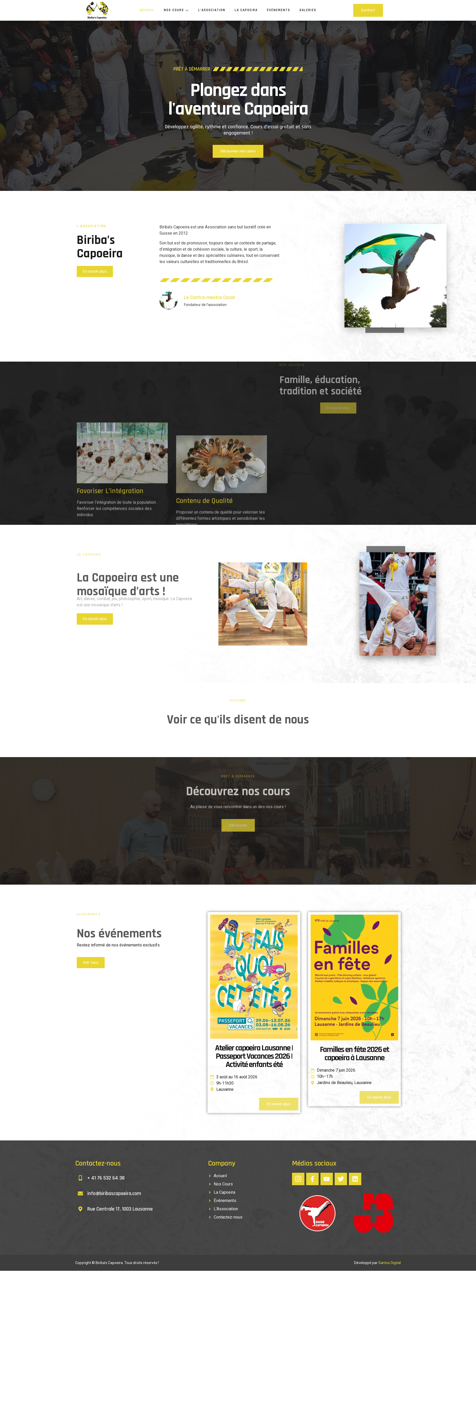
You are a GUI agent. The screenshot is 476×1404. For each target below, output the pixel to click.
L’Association (211, 10)
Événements (280, 10)
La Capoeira (247, 10)
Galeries (309, 10)
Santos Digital (389, 1265)
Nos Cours (175, 10)
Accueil (145, 10)
